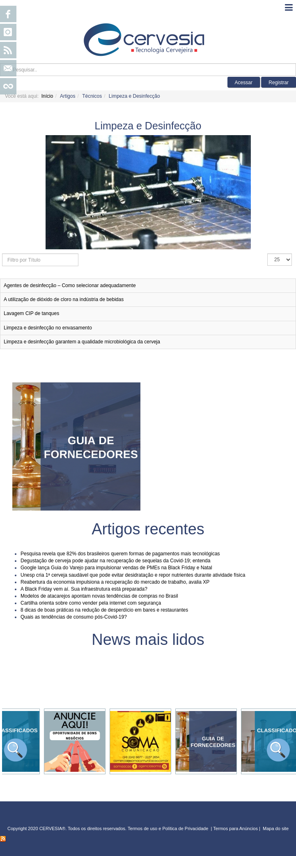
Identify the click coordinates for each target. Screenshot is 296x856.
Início (47, 96)
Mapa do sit (274, 828)
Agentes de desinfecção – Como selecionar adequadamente (70, 285)
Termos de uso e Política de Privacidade (168, 828)
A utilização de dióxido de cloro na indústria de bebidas (64, 299)
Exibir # (267, 253)
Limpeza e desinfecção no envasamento (48, 328)
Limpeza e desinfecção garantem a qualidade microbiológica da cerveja (82, 342)
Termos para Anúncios (236, 828)
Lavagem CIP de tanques (31, 313)
